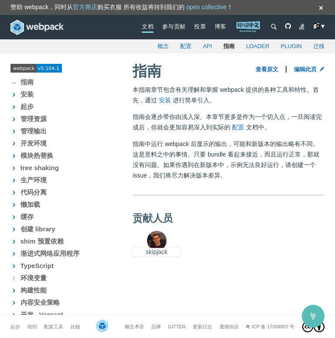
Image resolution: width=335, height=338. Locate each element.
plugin (291, 46)
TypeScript (37, 265)
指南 (229, 46)
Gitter (176, 326)
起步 (27, 106)
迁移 (319, 46)
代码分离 (34, 192)
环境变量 (34, 278)
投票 (200, 26)
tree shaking (40, 167)
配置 (185, 46)
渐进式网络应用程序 (50, 253)
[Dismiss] (321, 8)
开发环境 (34, 143)
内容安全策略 (40, 302)
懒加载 (30, 204)
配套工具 (53, 326)
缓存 (27, 216)
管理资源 (34, 118)
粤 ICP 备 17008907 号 (270, 326)
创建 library (38, 229)
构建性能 (34, 290)
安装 (27, 94)
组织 (32, 326)
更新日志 (202, 326)
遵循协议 (229, 326)
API (207, 46)
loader (257, 46)
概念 (163, 46)
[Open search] (273, 27)
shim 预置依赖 (42, 241)
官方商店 (85, 6)
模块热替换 (37, 155)
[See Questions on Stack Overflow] (301, 27)
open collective (206, 6)
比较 (75, 326)
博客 (220, 26)
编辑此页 (309, 69)
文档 (148, 26)
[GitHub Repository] (287, 27)
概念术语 (134, 326)
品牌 (156, 326)
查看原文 (267, 69)
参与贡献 (174, 26)
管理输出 (34, 131)
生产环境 (34, 180)
